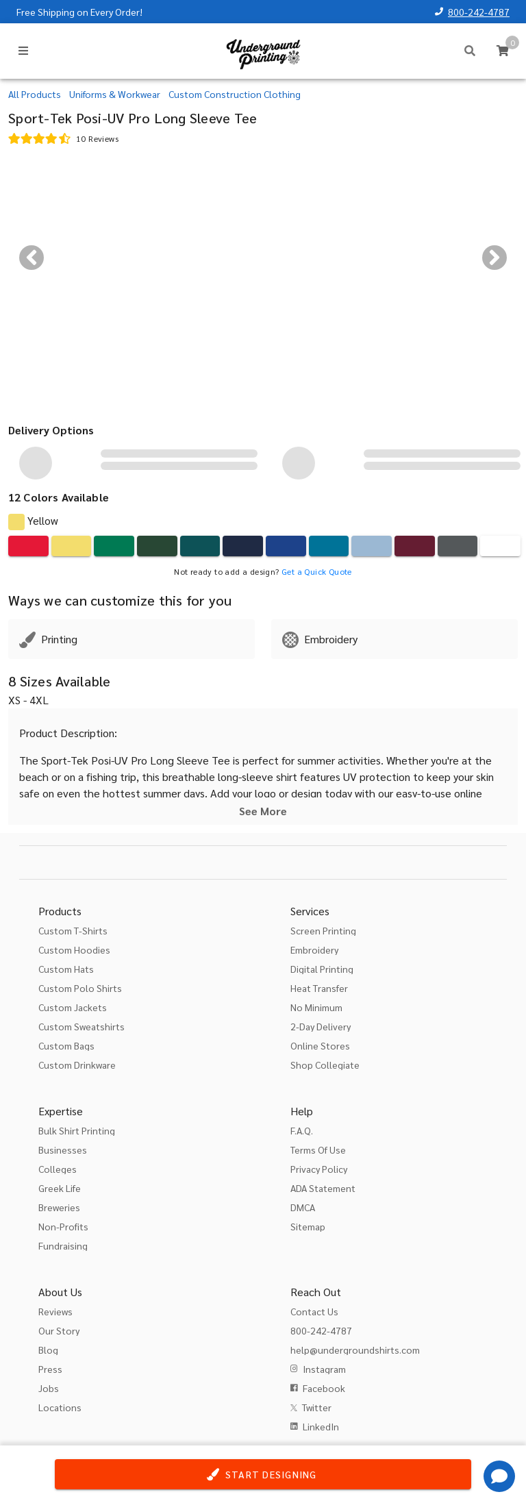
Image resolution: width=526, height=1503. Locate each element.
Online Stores (320, 1045)
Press (50, 1369)
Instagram (324, 1369)
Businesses (62, 1149)
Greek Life (59, 1188)
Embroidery (314, 949)
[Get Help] (499, 1476)
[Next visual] (494, 257)
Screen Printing (323, 930)
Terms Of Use (318, 1149)
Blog (48, 1349)
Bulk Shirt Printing (76, 1130)
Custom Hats (66, 968)
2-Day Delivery (320, 1026)
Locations (60, 1407)
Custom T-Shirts (73, 930)
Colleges (57, 1169)
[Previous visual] (31, 257)
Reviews (55, 1311)
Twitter (316, 1407)
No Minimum (316, 1007)
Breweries (59, 1207)
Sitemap (307, 1226)
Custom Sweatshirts (81, 1026)
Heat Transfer (319, 988)
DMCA (302, 1207)
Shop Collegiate (325, 1064)
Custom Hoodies (74, 949)
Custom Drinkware (77, 1064)
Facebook (324, 1388)
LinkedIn (321, 1426)
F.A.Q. (301, 1130)
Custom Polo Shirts (80, 988)
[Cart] (502, 50)
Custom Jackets (72, 1007)
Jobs (48, 1388)
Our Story (58, 1330)
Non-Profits (63, 1226)
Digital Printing (321, 968)
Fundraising (63, 1245)
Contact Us (314, 1311)
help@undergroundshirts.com (355, 1349)
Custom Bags (66, 1045)
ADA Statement (322, 1188)
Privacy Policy (318, 1169)
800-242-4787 (479, 11)
